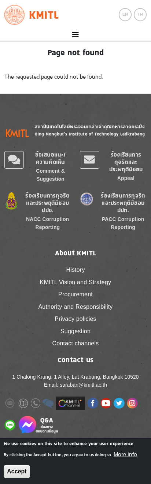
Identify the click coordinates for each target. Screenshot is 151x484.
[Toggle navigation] (75, 35)
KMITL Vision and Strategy (75, 282)
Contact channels (75, 343)
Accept (16, 471)
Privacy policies (75, 319)
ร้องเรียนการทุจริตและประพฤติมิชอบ (126, 162)
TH (140, 14)
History (75, 270)
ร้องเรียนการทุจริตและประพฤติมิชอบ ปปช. (47, 203)
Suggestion (75, 331)
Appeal (126, 178)
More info (125, 454)
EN (125, 14)
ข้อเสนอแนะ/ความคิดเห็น (50, 158)
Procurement (75, 294)
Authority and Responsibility (75, 307)
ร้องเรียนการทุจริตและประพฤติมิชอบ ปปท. (123, 203)
